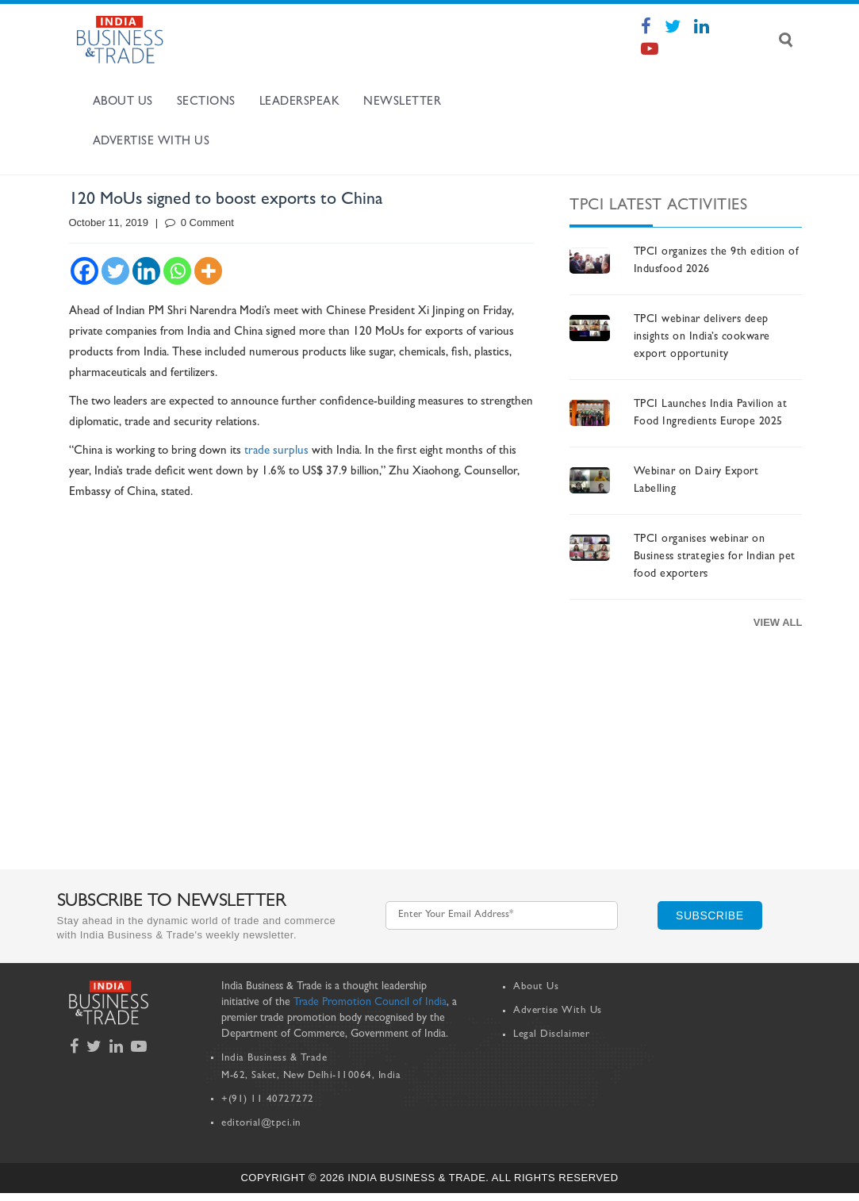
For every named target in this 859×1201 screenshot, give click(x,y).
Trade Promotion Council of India (370, 1002)
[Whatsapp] (177, 271)
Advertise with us (151, 142)
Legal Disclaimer (551, 1035)
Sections (206, 103)
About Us (123, 103)
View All (778, 622)
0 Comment (199, 222)
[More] (208, 271)
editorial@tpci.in (261, 1124)
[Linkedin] (146, 271)
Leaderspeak (299, 103)
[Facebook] (84, 271)
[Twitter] (115, 271)
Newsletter (402, 103)
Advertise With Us (557, 1011)
